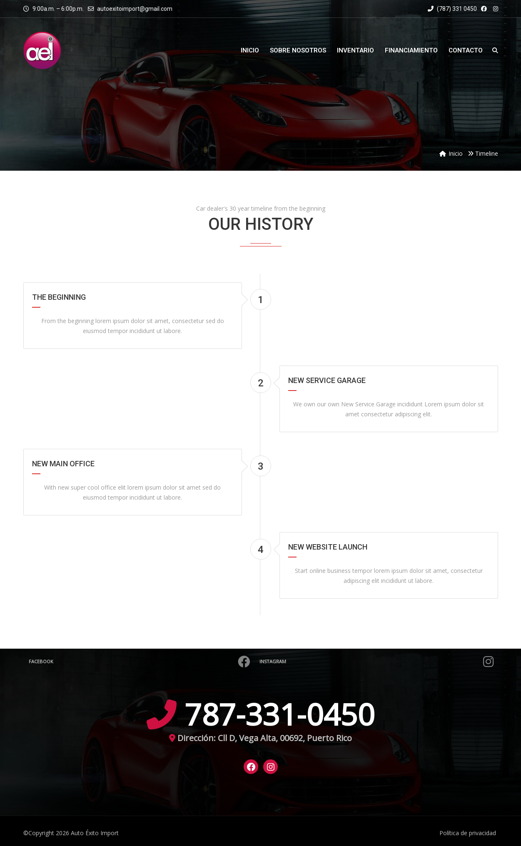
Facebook (141, 661)
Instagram (378, 661)
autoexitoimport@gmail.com (134, 8)
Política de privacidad (467, 833)
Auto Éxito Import (95, 833)
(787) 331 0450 (452, 8)
